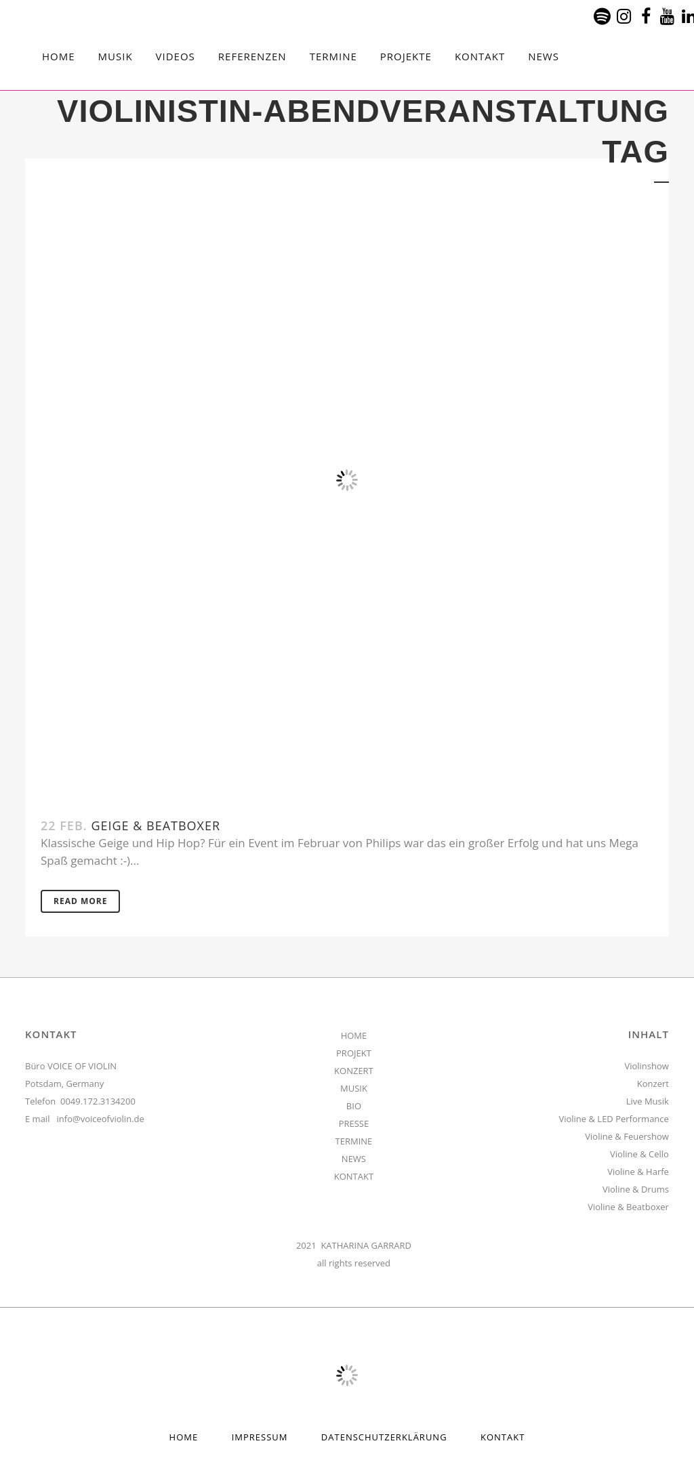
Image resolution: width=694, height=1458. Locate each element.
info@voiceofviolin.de (100, 1119)
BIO (353, 1106)
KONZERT (353, 1071)
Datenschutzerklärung (384, 1437)
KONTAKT (353, 1176)
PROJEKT (353, 1053)
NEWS (354, 1159)
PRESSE (354, 1123)
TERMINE (354, 1141)
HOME (354, 1035)
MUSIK (353, 1088)
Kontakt (503, 1437)
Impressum (260, 1437)
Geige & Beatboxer (155, 825)
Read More (80, 901)
